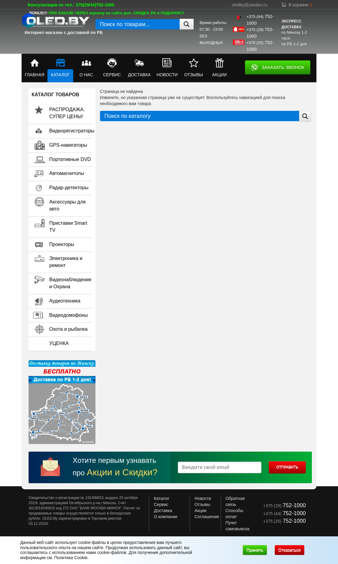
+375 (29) (284, 505)
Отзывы (202, 504)
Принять (255, 550)
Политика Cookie (70, 557)
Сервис (161, 504)
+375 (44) (284, 513)
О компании (165, 516)
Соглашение (207, 516)
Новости (203, 498)
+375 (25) (284, 521)
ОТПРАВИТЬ (287, 467)
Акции (200, 510)
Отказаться (289, 550)
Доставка (163, 510)
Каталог (161, 498)
